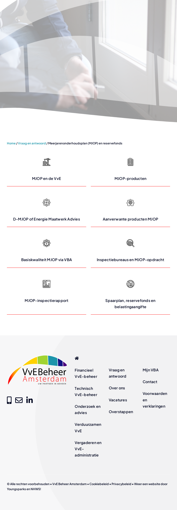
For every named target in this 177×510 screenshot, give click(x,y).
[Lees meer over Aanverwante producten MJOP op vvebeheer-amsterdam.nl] (130, 209)
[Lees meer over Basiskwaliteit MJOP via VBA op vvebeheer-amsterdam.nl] (46, 250)
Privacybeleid (121, 484)
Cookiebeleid (99, 484)
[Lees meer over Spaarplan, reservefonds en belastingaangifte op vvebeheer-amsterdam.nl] (130, 293)
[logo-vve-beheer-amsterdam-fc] (37, 355)
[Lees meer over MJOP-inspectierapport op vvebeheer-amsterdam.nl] (46, 293)
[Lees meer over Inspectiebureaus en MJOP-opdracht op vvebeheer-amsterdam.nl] (130, 250)
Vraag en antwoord (32, 143)
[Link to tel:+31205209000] (9, 400)
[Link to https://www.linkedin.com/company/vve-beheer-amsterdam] (29, 400)
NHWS (35, 489)
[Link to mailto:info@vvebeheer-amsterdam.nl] (19, 400)
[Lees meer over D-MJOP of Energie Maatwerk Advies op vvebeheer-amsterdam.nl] (46, 209)
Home (11, 143)
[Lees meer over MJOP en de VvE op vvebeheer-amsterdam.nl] (46, 168)
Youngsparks (16, 489)
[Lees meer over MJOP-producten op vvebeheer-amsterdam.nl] (130, 168)
